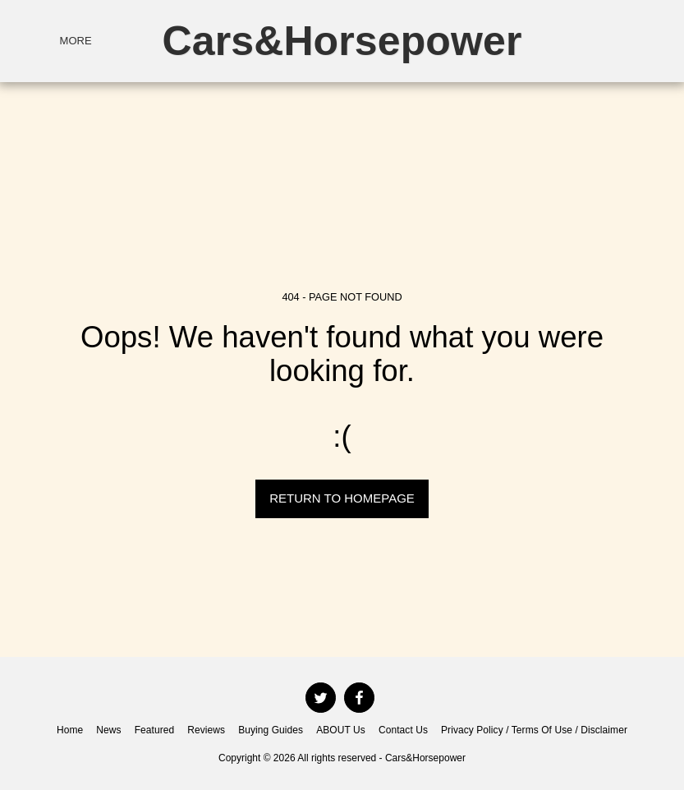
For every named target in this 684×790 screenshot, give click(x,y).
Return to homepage (342, 498)
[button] (577, 40)
